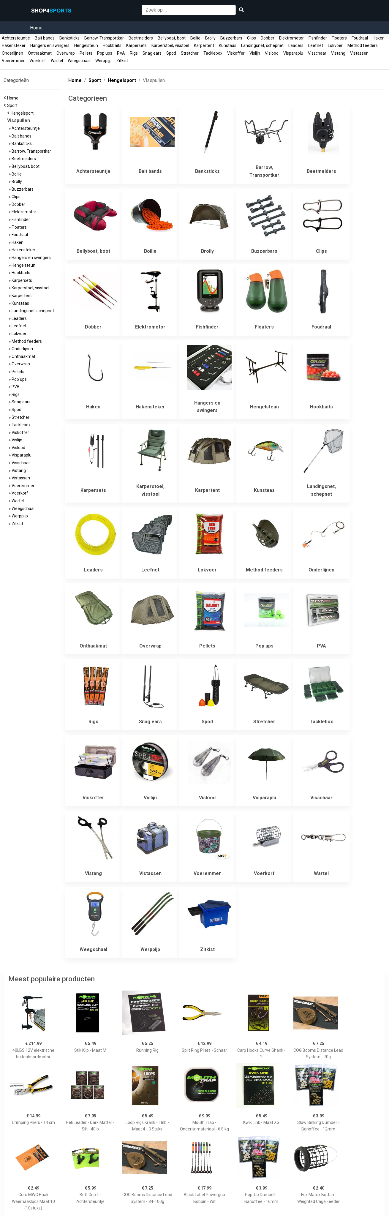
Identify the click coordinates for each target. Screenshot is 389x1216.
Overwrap (66, 53)
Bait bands (44, 38)
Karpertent (204, 45)
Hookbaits (112, 45)
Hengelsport (23, 113)
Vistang (338, 53)
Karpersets (136, 45)
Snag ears (152, 53)
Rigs (134, 53)
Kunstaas (227, 45)
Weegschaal (79, 60)
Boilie (195, 38)
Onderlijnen (12, 53)
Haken (378, 38)
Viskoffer (235, 53)
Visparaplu (293, 53)
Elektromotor (291, 38)
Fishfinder (318, 38)
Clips (251, 38)
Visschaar (317, 53)
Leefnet (315, 45)
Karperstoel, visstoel (170, 45)
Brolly (210, 38)
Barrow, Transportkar (104, 38)
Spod (171, 53)
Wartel (57, 60)
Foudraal (360, 38)
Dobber (267, 38)
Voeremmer (13, 60)
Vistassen (359, 53)
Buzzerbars (231, 38)
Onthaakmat (39, 53)
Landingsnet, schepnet (262, 45)
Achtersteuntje (16, 38)
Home (36, 28)
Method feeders (362, 45)
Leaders (296, 45)
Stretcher (189, 53)
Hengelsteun (86, 45)
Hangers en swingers (50, 45)
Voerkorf (38, 60)
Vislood (271, 53)
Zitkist (122, 60)
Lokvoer (335, 45)
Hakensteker (13, 45)
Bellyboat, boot (171, 38)
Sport (13, 105)
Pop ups (104, 53)
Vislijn (255, 53)
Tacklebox (213, 53)
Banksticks (69, 38)
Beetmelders (141, 38)
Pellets (86, 53)
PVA (121, 53)
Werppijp (103, 60)
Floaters (339, 38)
